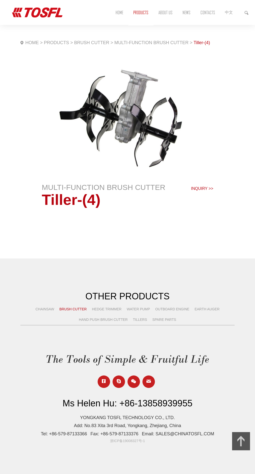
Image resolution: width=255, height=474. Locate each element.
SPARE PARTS (164, 320)
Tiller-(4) (201, 42)
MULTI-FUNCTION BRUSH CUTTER (151, 42)
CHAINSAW (44, 309)
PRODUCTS (56, 42)
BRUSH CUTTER (91, 42)
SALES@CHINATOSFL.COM (184, 433)
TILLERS (140, 320)
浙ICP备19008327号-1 (127, 441)
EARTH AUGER (206, 309)
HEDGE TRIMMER (107, 309)
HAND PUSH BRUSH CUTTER (103, 320)
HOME (32, 42)
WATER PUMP (138, 309)
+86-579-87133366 (68, 433)
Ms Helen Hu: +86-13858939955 (127, 403)
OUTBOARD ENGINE (172, 309)
